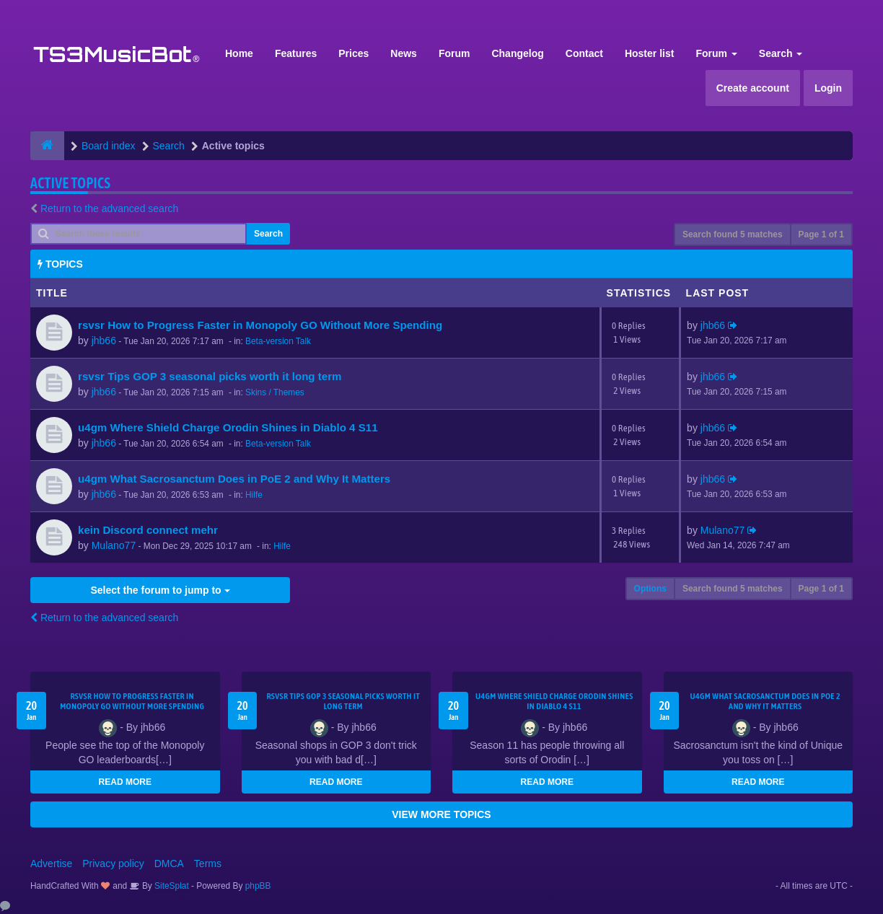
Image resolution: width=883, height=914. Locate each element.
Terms (207, 863)
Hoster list (649, 53)
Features (296, 53)
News (403, 53)
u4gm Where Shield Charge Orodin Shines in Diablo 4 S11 (228, 427)
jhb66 (104, 340)
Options (650, 589)
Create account (752, 88)
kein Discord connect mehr (148, 530)
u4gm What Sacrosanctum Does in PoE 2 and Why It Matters (234, 479)
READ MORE (125, 782)
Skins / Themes (274, 392)
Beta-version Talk (278, 341)
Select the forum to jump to (159, 590)
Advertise (51, 863)
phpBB (258, 886)
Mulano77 (114, 545)
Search (781, 53)
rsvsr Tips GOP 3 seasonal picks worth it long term (210, 376)
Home (239, 53)
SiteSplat (170, 886)
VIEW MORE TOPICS (441, 814)
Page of (821, 234)
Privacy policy (113, 863)
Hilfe (254, 495)
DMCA (169, 863)
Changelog (517, 53)
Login (828, 88)
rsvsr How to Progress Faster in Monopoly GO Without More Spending (260, 325)
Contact (584, 53)
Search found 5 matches (732, 234)
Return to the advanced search (109, 208)
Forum (454, 53)
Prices (353, 53)
